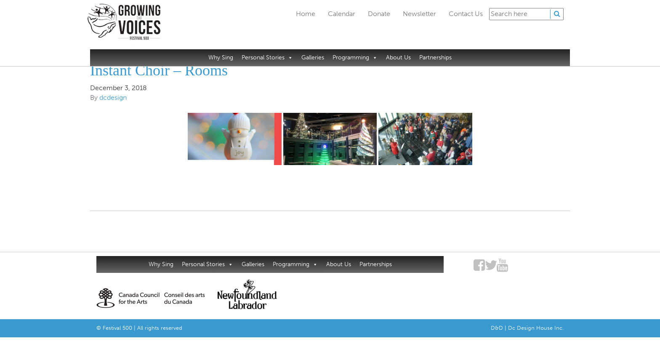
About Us (398, 57)
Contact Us (466, 14)
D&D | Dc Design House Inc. (527, 328)
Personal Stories (267, 57)
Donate (379, 14)
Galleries (312, 57)
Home (305, 14)
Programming (355, 57)
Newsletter (419, 14)
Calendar (341, 14)
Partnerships (435, 57)
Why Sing (220, 57)
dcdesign (113, 97)
